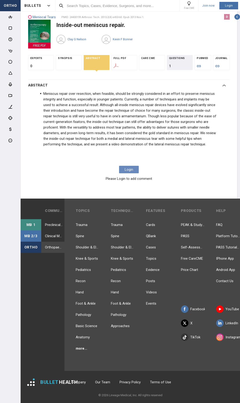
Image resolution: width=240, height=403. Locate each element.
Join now (208, 5)
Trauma (81, 225)
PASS (185, 236)
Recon (81, 281)
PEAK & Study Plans (193, 225)
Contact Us (224, 281)
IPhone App (225, 258)
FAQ (219, 225)
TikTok (190, 337)
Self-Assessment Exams (193, 247)
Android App (225, 270)
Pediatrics (83, 270)
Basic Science (86, 326)
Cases (151, 247)
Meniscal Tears (42, 17)
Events (151, 303)
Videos (151, 292)
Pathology (83, 315)
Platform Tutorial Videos (228, 236)
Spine (80, 236)
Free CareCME (192, 258)
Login (229, 5)
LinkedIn (227, 323)
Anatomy (83, 337)
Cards (150, 225)
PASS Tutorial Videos (228, 247)
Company (78, 382)
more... (81, 348)
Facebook (193, 309)
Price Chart (189, 270)
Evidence (153, 270)
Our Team (102, 382)
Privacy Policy (130, 382)
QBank (151, 236)
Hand (80, 292)
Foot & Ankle (86, 303)
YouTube (227, 309)
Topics (151, 258)
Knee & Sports (87, 258)
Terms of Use (160, 382)
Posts (150, 281)
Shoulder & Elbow (88, 247)
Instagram (228, 337)
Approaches (120, 326)
